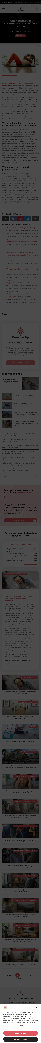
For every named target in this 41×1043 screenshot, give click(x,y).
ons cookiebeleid (20, 1026)
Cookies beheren (20, 1039)
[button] (37, 1008)
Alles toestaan (20, 1033)
